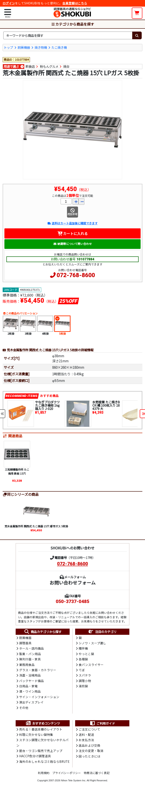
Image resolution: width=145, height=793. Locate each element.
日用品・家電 (28, 686)
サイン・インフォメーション (39, 697)
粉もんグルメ (49, 66)
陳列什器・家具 (30, 659)
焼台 (66, 66)
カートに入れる (73, 233)
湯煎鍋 (83, 686)
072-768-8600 (76, 275)
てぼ (82, 670)
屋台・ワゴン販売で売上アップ (40, 750)
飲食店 (30, 66)
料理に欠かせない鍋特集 (36, 734)
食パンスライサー (91, 664)
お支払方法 (86, 740)
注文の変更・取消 (91, 750)
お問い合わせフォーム (73, 582)
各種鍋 (83, 659)
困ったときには (89, 756)
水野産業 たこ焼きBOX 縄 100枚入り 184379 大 (106, 405)
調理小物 (85, 680)
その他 (23, 707)
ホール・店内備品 (31, 648)
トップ (8, 47)
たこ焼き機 (59, 47)
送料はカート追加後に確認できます (72, 223)
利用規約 (43, 773)
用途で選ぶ (11, 66)
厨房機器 (24, 47)
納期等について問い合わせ (72, 244)
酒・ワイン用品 (30, 691)
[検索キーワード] (67, 35)
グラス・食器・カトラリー (37, 670)
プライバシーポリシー (66, 773)
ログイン (9, 3)
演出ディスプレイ (31, 702)
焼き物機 (41, 47)
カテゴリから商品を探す (72, 24)
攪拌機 (83, 648)
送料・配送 (86, 734)
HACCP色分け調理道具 (35, 756)
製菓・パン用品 (30, 654)
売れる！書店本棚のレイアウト (40, 729)
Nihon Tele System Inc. (73, 780)
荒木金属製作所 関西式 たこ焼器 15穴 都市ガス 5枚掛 (36, 526)
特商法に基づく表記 (97, 773)
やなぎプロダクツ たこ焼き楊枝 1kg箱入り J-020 (47, 405)
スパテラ (85, 675)
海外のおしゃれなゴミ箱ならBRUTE (44, 761)
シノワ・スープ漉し (92, 643)
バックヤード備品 (31, 680)
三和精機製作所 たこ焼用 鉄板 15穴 (17, 471)
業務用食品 (27, 664)
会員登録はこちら (74, 3)
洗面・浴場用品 (30, 675)
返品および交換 (89, 745)
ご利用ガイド (102, 723)
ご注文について (89, 729)
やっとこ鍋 (86, 654)
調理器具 (25, 643)
